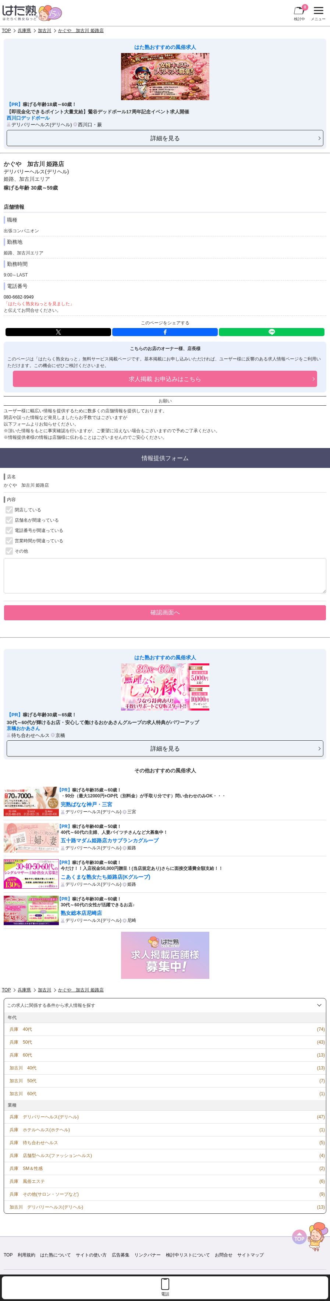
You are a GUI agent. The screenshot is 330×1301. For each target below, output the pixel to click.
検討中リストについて (188, 1255)
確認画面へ (165, 612)
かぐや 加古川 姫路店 (80, 30)
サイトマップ (250, 1255)
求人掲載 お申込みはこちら (165, 379)
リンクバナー (147, 1255)
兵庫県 (24, 30)
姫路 (131, 847)
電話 (165, 1294)
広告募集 (120, 1255)
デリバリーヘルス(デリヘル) (41, 124)
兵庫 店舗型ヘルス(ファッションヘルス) (51, 1155)
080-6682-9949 (18, 297)
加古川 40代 (23, 1068)
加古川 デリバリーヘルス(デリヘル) (46, 1207)
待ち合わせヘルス (30, 735)
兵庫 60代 (21, 1055)
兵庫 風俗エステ (27, 1181)
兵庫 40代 (21, 1029)
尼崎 (131, 920)
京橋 (60, 735)
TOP (6, 30)
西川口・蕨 (90, 124)
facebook (165, 332)
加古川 (44, 30)
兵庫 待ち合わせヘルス (34, 1142)
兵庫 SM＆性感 (26, 1168)
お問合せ (224, 1255)
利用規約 (26, 1255)
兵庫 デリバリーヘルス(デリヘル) (44, 1117)
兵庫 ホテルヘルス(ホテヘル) (40, 1129)
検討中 (301, 12)
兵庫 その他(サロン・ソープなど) (44, 1194)
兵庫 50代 (21, 1042)
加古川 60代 (23, 1093)
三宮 (131, 811)
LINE (271, 332)
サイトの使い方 (91, 1255)
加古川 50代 (23, 1080)
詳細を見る (165, 138)
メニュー (317, 14)
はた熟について (55, 1255)
